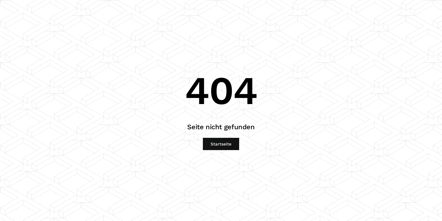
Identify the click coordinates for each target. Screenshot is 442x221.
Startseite (221, 144)
